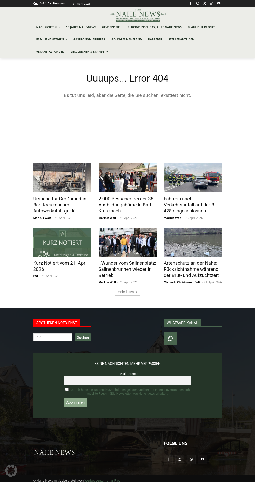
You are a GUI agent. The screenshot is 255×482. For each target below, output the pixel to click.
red (35, 273)
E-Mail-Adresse (127, 370)
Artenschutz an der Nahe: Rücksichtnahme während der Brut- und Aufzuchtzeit (192, 267)
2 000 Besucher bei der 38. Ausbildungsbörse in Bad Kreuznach (124, 204)
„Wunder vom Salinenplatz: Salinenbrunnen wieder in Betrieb (125, 267)
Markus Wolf (42, 216)
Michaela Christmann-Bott (182, 278)
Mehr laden (127, 288)
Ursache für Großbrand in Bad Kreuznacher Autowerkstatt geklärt (61, 204)
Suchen (83, 334)
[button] (11, 471)
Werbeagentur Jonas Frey (102, 477)
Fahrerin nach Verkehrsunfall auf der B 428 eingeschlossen (192, 201)
